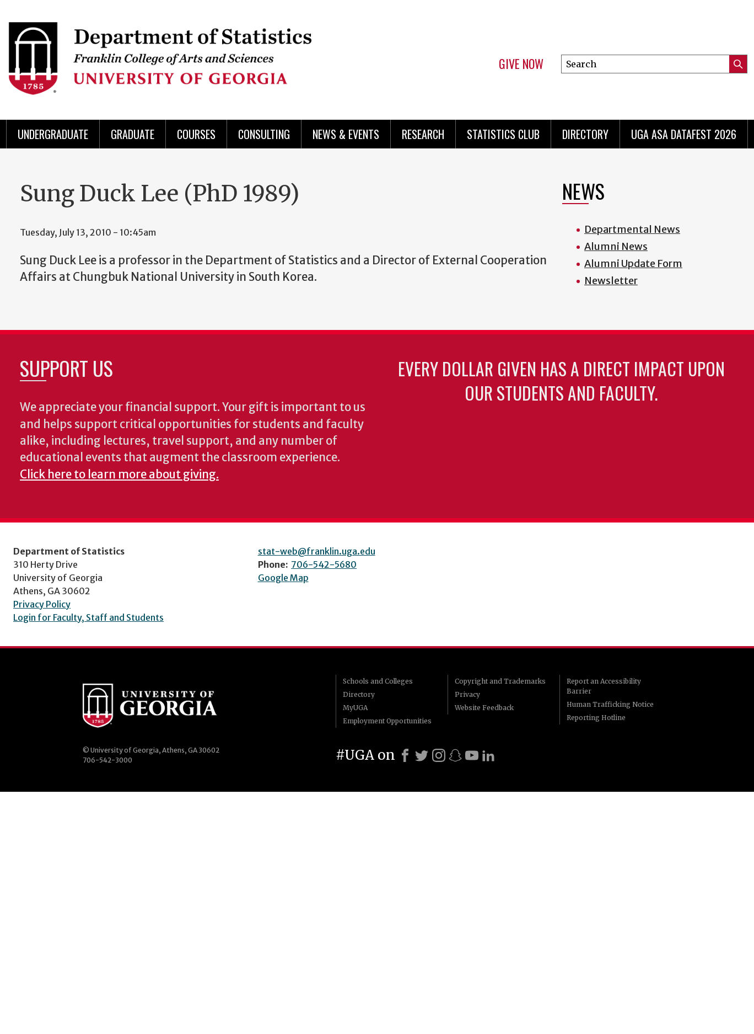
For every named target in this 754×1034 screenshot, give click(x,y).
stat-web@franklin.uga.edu (316, 551)
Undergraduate (53, 134)
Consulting (264, 134)
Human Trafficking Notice (610, 704)
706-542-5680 (324, 564)
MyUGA (355, 707)
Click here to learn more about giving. (119, 474)
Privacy (467, 694)
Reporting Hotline (596, 717)
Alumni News (616, 246)
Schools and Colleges (378, 681)
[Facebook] (405, 755)
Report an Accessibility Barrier (604, 686)
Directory (585, 134)
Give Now (521, 64)
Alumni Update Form (633, 263)
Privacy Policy (42, 604)
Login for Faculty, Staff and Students (88, 617)
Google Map (283, 577)
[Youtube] (471, 755)
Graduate (132, 134)
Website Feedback (484, 707)
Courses (196, 134)
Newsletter (611, 280)
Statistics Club (503, 134)
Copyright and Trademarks (500, 681)
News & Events (346, 134)
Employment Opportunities (387, 721)
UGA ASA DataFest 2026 (683, 134)
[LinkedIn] (488, 755)
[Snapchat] (455, 755)
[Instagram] (438, 755)
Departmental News (632, 229)
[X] (421, 755)
